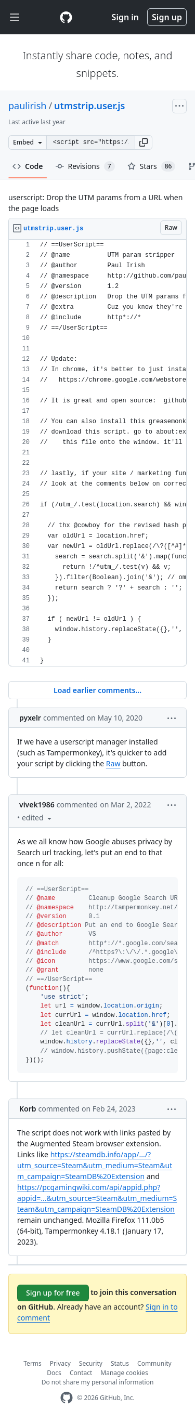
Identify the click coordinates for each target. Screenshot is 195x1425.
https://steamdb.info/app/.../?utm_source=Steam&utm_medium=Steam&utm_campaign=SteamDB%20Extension (94, 1165)
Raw (113, 763)
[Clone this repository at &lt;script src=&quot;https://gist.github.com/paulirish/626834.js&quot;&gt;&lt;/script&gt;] (90, 142)
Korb (27, 1109)
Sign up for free (53, 1293)
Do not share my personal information (98, 1382)
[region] (97, 453)
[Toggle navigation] (14, 17)
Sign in (125, 17)
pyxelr (30, 718)
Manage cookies (124, 1372)
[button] (143, 142)
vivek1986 (37, 804)
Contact (81, 1372)
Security (90, 1363)
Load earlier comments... (97, 690)
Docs (54, 1372)
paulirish (27, 105)
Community (154, 1363)
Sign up (167, 17)
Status (120, 1363)
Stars (151, 166)
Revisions (85, 166)
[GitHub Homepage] (66, 1397)
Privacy (60, 1363)
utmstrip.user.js (89, 105)
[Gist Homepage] (66, 17)
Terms (32, 1363)
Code (27, 166)
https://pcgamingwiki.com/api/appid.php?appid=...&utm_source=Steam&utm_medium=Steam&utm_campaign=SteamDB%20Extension (97, 1198)
